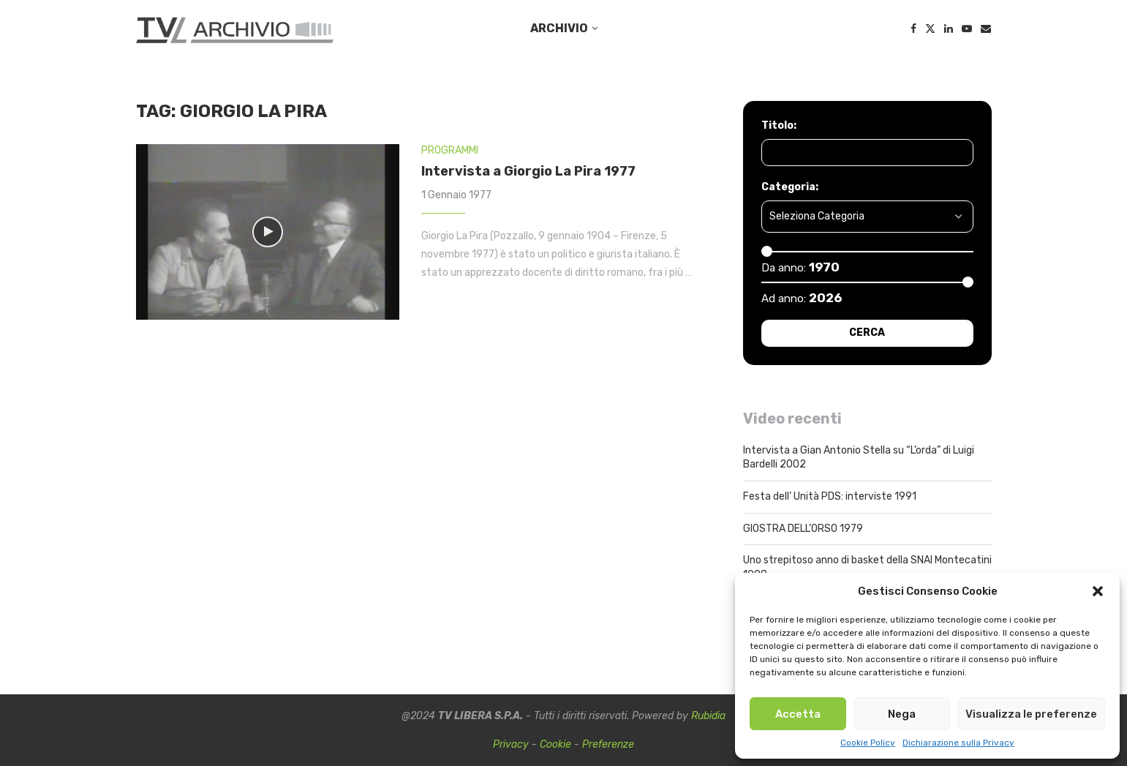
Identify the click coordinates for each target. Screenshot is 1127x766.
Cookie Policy (867, 742)
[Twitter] (930, 28)
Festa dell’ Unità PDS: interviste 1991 (829, 496)
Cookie (555, 744)
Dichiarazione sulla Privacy (958, 742)
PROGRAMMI (449, 150)
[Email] (986, 28)
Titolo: (778, 125)
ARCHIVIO (559, 28)
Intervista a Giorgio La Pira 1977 (528, 171)
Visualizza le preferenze (1031, 714)
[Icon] (267, 232)
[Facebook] (913, 28)
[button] (1097, 591)
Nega (902, 714)
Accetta (798, 714)
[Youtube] (967, 28)
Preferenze (608, 744)
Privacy (511, 744)
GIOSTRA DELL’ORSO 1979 (803, 528)
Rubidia (708, 716)
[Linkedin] (948, 28)
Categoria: (789, 187)
